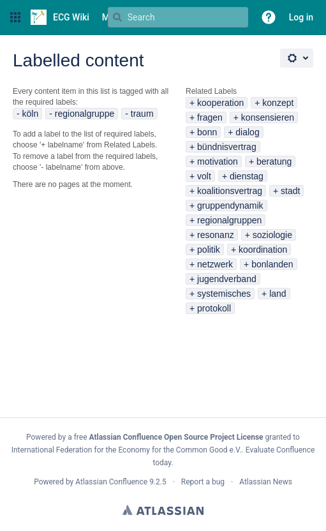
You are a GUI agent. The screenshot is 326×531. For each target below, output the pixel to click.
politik (208, 249)
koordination (263, 249)
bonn (207, 132)
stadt (290, 191)
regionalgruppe (84, 113)
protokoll (214, 308)
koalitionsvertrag (229, 191)
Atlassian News (265, 481)
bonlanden (272, 264)
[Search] (117, 17)
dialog (247, 132)
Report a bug (203, 481)
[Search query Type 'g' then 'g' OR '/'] (178, 17)
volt (204, 176)
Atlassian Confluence (111, 481)
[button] (15, 17)
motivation (217, 161)
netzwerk (215, 264)
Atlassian (163, 510)
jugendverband (226, 279)
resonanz (215, 235)
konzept (277, 103)
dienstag (246, 176)
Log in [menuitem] (301, 17)
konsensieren (267, 117)
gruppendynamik (230, 205)
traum (142, 113)
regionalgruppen (229, 220)
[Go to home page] (60, 17)
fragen (210, 117)
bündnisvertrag (226, 147)
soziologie (272, 235)
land (277, 293)
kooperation (220, 103)
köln (30, 113)
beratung (274, 161)
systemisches (224, 293)
